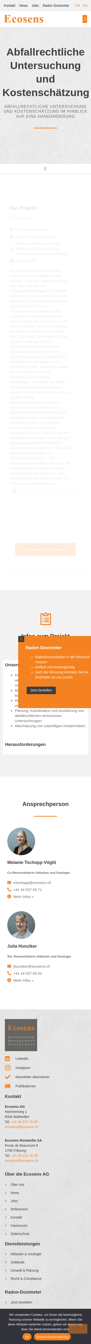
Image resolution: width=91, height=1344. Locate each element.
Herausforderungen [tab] (25, 744)
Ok (27, 1337)
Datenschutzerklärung (52, 1337)
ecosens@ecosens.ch (21, 1127)
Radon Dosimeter (56, 5)
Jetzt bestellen (41, 690)
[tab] (45, 752)
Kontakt (9, 5)
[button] (85, 19)
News (23, 5)
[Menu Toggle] (45, 168)
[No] (77, 1329)
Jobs (35, 5)
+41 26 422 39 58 (24, 1156)
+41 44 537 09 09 (24, 1122)
